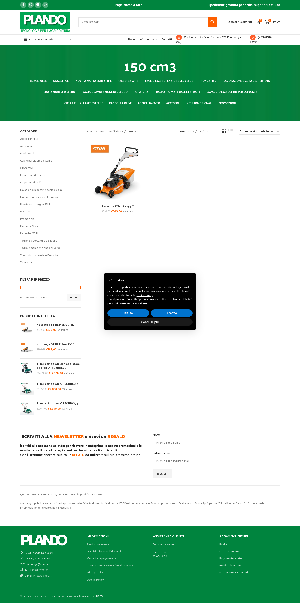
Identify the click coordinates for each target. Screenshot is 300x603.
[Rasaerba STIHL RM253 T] (117, 171)
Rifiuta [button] (128, 313)
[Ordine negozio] (259, 132)
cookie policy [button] (145, 295)
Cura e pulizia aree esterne (36, 161)
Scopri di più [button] (150, 322)
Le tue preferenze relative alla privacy (110, 565)
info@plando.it (42, 576)
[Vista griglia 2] (217, 131)
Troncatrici (26, 262)
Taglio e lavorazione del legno (38, 241)
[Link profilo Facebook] (23, 5)
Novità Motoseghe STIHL (35, 204)
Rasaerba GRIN (29, 233)
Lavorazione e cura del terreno (39, 197)
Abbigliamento (29, 139)
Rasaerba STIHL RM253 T (117, 206)
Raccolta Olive (29, 226)
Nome (157, 435)
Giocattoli (26, 168)
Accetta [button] (172, 313)
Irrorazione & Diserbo (33, 175)
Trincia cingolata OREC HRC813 (57, 384)
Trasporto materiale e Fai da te (39, 255)
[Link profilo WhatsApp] (45, 5)
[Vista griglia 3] (224, 131)
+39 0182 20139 (39, 570)
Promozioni (27, 219)
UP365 (98, 596)
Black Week (27, 153)
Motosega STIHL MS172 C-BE (55, 325)
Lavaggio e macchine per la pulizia (41, 190)
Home (90, 132)
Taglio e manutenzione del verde (40, 248)
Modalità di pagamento (101, 558)
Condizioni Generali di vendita (105, 551)
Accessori (26, 146)
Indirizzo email (162, 453)
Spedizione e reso (98, 544)
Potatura (25, 211)
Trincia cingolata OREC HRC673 (57, 403)
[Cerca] (147, 22)
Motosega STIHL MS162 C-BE (55, 344)
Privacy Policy (95, 572)
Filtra (74, 298)
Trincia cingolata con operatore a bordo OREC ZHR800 (58, 366)
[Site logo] (45, 22)
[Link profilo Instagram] (31, 5)
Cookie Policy (95, 579)
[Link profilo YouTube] (38, 5)
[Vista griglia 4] (230, 131)
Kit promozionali (30, 182)
